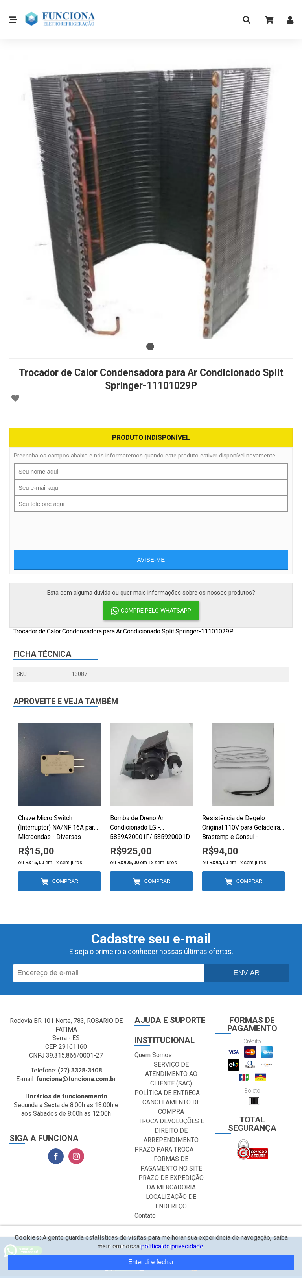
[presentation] (151, 527)
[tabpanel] (151, 197)
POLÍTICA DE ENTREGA (167, 1092)
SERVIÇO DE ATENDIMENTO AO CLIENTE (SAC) (171, 1074)
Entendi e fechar (151, 1262)
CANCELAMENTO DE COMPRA (171, 1106)
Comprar (65, 881)
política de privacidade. (172, 1246)
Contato (145, 1215)
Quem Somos (153, 1055)
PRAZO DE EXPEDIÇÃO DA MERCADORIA (171, 1182)
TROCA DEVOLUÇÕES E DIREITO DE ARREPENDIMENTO (171, 1130)
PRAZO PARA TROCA (163, 1149)
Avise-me (151, 559)
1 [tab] (150, 346)
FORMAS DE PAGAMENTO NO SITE (171, 1163)
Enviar (246, 973)
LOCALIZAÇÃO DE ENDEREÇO (171, 1201)
